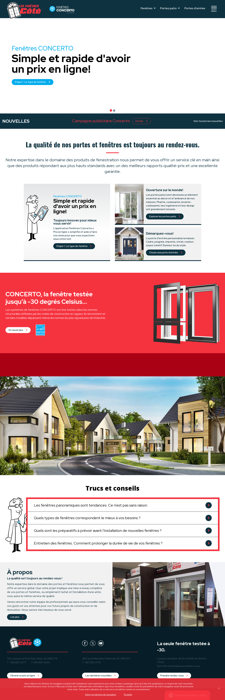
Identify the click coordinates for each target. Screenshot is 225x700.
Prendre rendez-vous (174, 675)
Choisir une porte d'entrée (165, 252)
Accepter (128, 694)
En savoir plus (18, 343)
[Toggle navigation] (214, 9)
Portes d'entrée (194, 8)
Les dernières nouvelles (100, 675)
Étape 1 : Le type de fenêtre (32, 82)
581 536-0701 (93, 662)
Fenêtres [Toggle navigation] (148, 8)
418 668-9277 (18, 662)
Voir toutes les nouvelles (208, 121)
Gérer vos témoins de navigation (100, 694)
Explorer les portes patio (164, 216)
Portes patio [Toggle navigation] (170, 8)
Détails (141, 121)
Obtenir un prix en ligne (24, 675)
